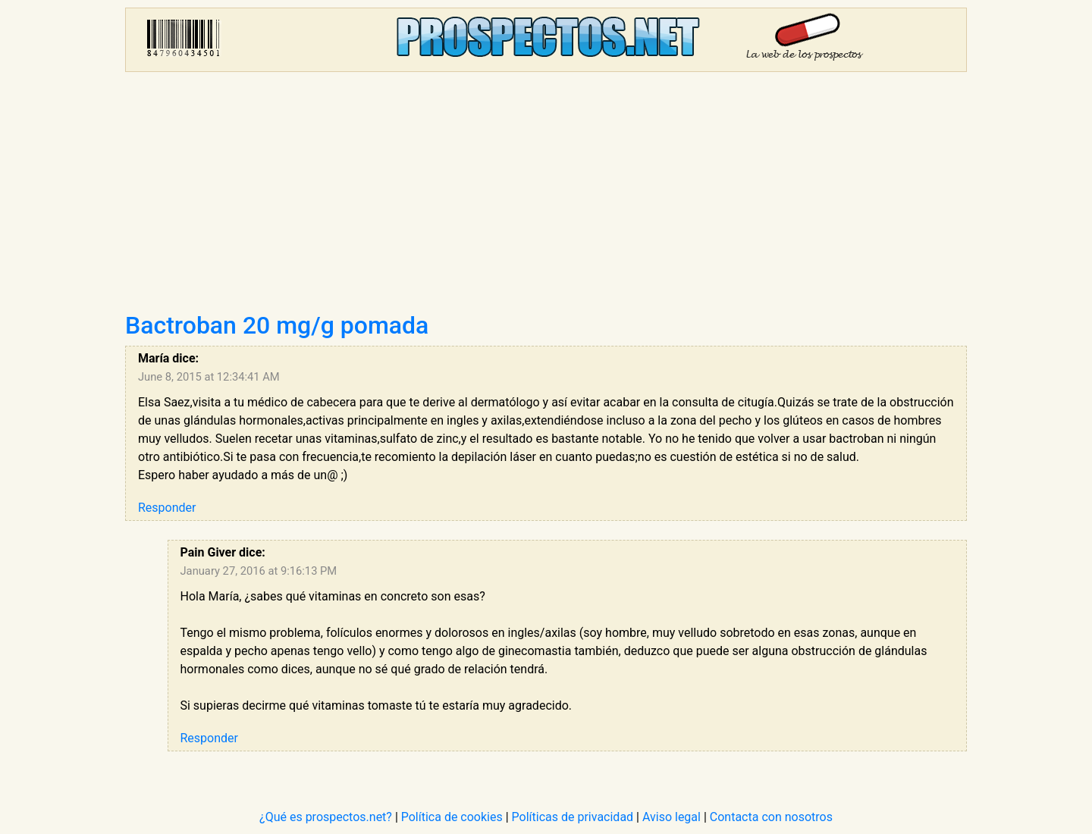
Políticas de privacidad (573, 817)
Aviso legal (671, 817)
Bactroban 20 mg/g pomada (276, 325)
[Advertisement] (546, 197)
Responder (167, 507)
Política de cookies (452, 817)
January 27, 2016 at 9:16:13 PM (258, 571)
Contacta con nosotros (771, 817)
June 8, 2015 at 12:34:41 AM (209, 377)
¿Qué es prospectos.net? (325, 817)
